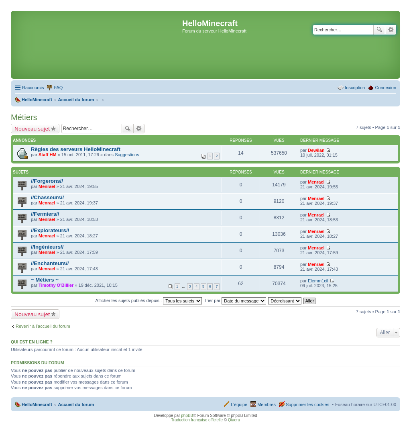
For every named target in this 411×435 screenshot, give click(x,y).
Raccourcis (33, 87)
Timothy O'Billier (56, 285)
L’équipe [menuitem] (239, 404)
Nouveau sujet (32, 128)
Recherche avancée (390, 30)
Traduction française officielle (197, 420)
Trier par (235, 300)
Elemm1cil (318, 280)
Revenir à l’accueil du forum (43, 326)
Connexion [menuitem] (385, 87)
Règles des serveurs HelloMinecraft (75, 149)
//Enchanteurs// (50, 263)
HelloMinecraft (37, 404)
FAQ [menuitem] (58, 87)
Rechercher (379, 30)
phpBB (187, 415)
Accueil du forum (76, 404)
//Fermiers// (45, 214)
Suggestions (127, 154)
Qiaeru (234, 420)
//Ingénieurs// (47, 247)
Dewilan (316, 150)
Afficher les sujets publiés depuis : (149, 300)
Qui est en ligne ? (32, 341)
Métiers (24, 117)
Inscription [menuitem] (355, 87)
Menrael (47, 186)
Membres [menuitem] (266, 404)
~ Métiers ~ (45, 280)
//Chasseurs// (47, 197)
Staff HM (48, 154)
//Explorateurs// (50, 230)
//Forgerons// (47, 181)
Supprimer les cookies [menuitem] (307, 404)
